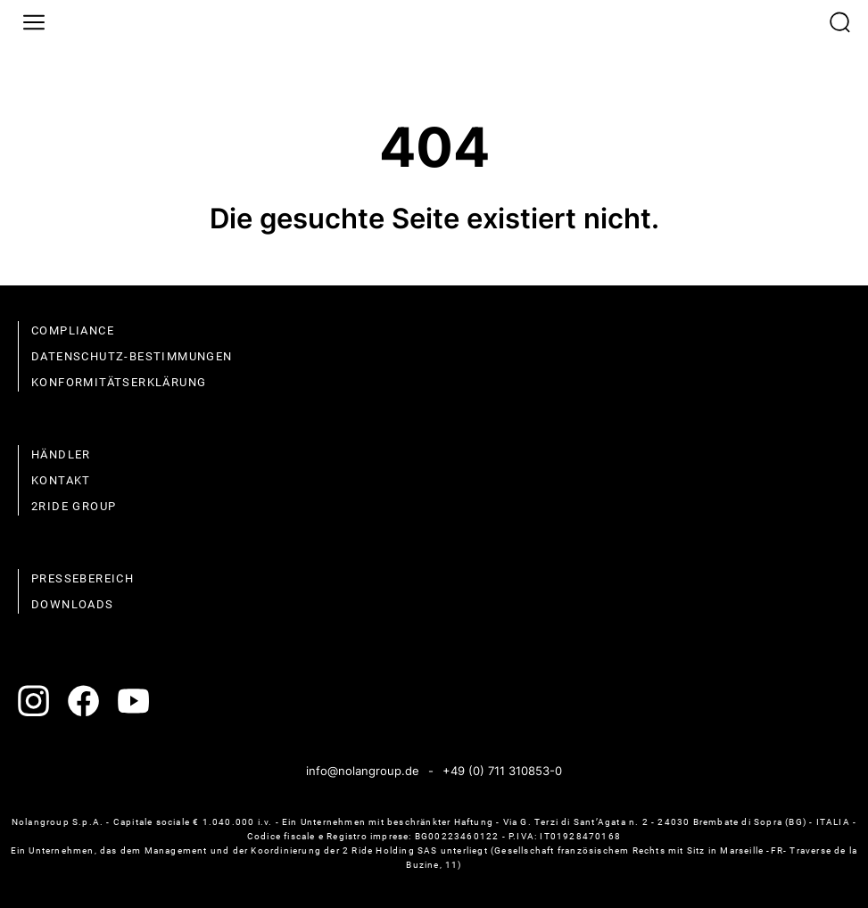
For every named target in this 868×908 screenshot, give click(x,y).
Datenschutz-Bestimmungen (132, 356)
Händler (61, 454)
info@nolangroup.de (362, 771)
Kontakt (61, 480)
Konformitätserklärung (118, 382)
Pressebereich (82, 578)
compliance (72, 330)
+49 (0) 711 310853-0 (502, 771)
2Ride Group (73, 506)
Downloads (72, 604)
